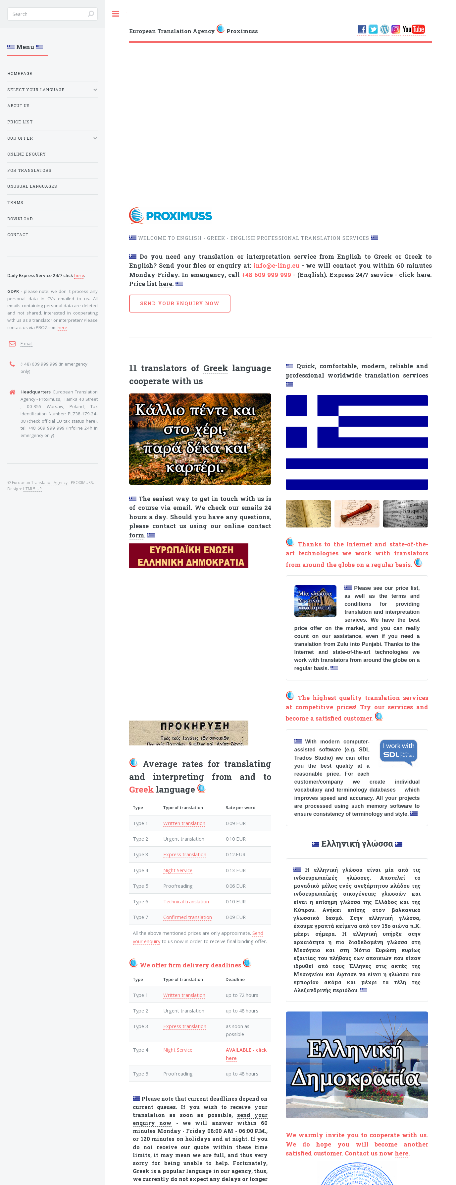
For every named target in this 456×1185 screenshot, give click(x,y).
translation (358, 612)
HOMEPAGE (19, 73)
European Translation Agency (40, 482)
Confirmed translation (187, 917)
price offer (308, 628)
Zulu (342, 644)
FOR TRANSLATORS (29, 170)
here (423, 275)
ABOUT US (18, 105)
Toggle (116, 14)
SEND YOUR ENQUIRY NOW (180, 303)
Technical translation (186, 901)
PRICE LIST (20, 121)
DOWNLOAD (20, 218)
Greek (215, 368)
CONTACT (17, 234)
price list (406, 588)
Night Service (177, 870)
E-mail (26, 343)
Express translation (184, 854)
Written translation (184, 823)
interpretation (402, 612)
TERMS (15, 202)
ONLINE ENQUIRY (26, 154)
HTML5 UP (32, 488)
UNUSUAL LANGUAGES (32, 186)
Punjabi (371, 644)
